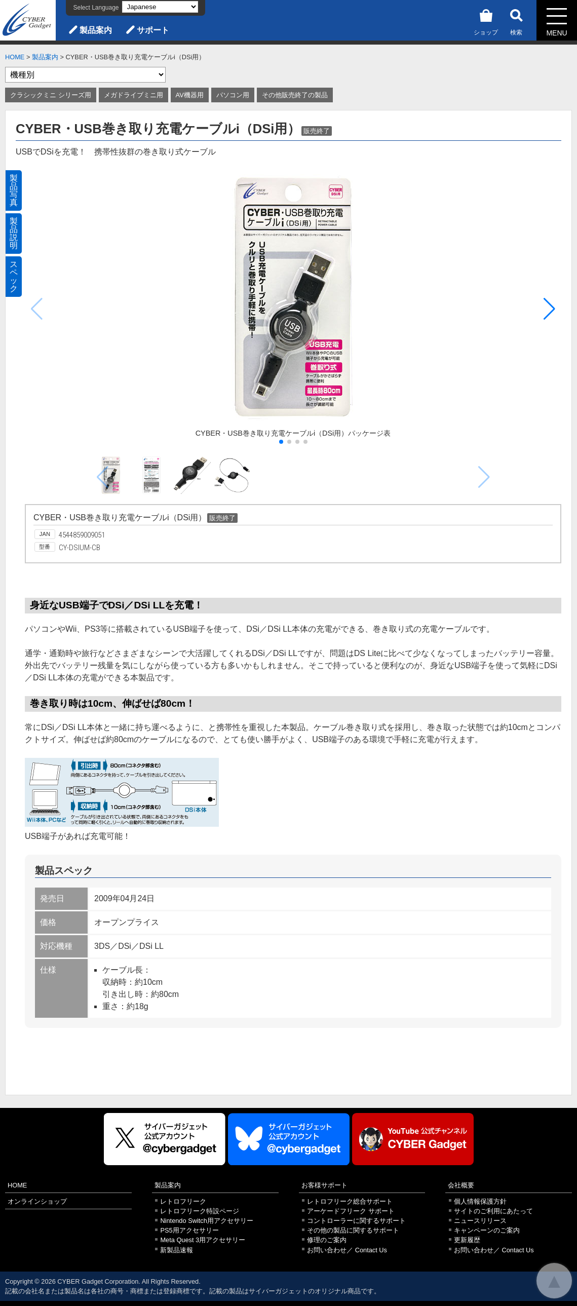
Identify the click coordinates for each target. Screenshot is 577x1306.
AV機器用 (190, 95)
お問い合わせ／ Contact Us (347, 1250)
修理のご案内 (327, 1240)
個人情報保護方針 (480, 1201)
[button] (549, 309)
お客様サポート (324, 1185)
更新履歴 (467, 1240)
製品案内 (96, 30)
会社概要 (461, 1185)
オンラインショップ (37, 1201)
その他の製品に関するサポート (353, 1230)
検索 (516, 20)
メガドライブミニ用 (133, 95)
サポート (153, 30)
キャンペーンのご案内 (487, 1230)
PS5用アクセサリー (189, 1230)
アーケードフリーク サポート (351, 1211)
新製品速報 (176, 1250)
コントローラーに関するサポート (356, 1220)
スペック (14, 276)
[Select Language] (160, 7)
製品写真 (14, 190)
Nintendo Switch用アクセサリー (206, 1220)
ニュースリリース (480, 1220)
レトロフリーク (183, 1201)
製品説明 (14, 233)
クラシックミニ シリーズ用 (50, 95)
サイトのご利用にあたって (493, 1211)
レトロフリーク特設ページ (199, 1211)
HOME (14, 57)
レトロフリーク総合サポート (350, 1201)
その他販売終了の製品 (295, 95)
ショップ (486, 20)
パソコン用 (232, 95)
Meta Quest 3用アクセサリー (202, 1240)
